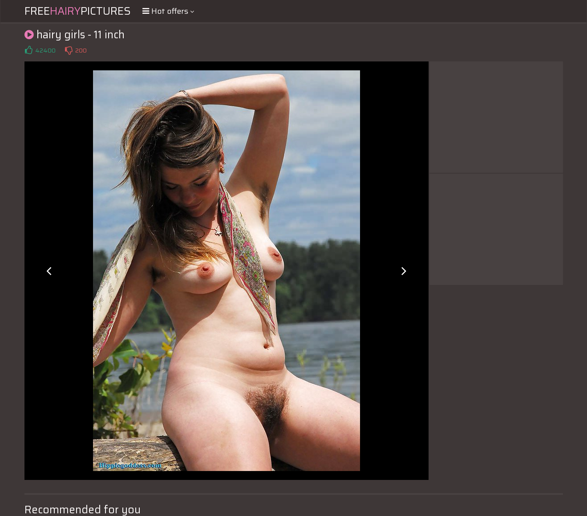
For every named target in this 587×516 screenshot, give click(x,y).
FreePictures (77, 11)
